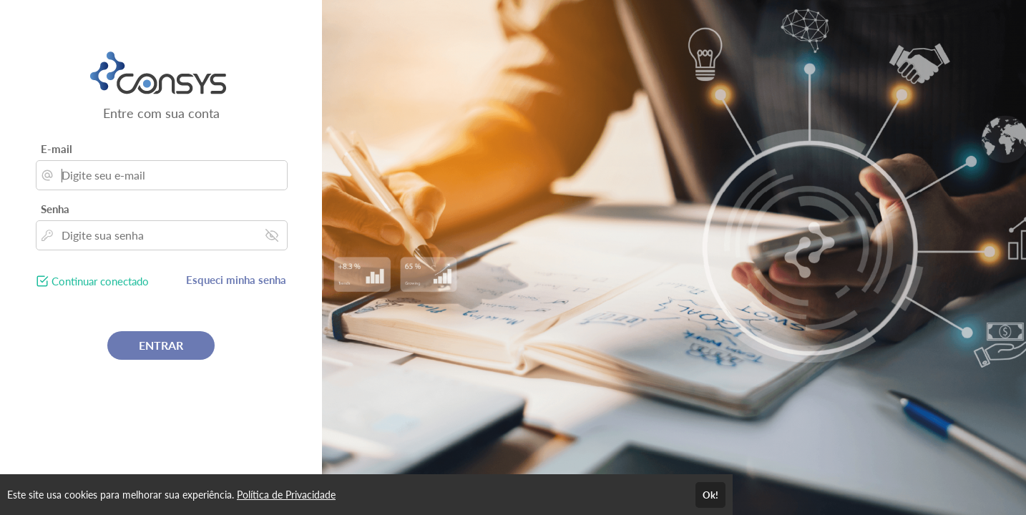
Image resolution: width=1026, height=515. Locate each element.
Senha (55, 208)
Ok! (710, 495)
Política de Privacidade (286, 495)
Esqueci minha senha (236, 279)
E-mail (56, 148)
